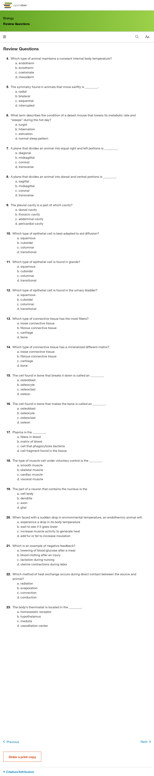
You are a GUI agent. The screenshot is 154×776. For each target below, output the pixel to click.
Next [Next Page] (146, 741)
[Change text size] (147, 37)
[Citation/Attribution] (77, 771)
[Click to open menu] (4, 36)
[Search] (137, 36)
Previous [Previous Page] (10, 741)
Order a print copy (22, 757)
